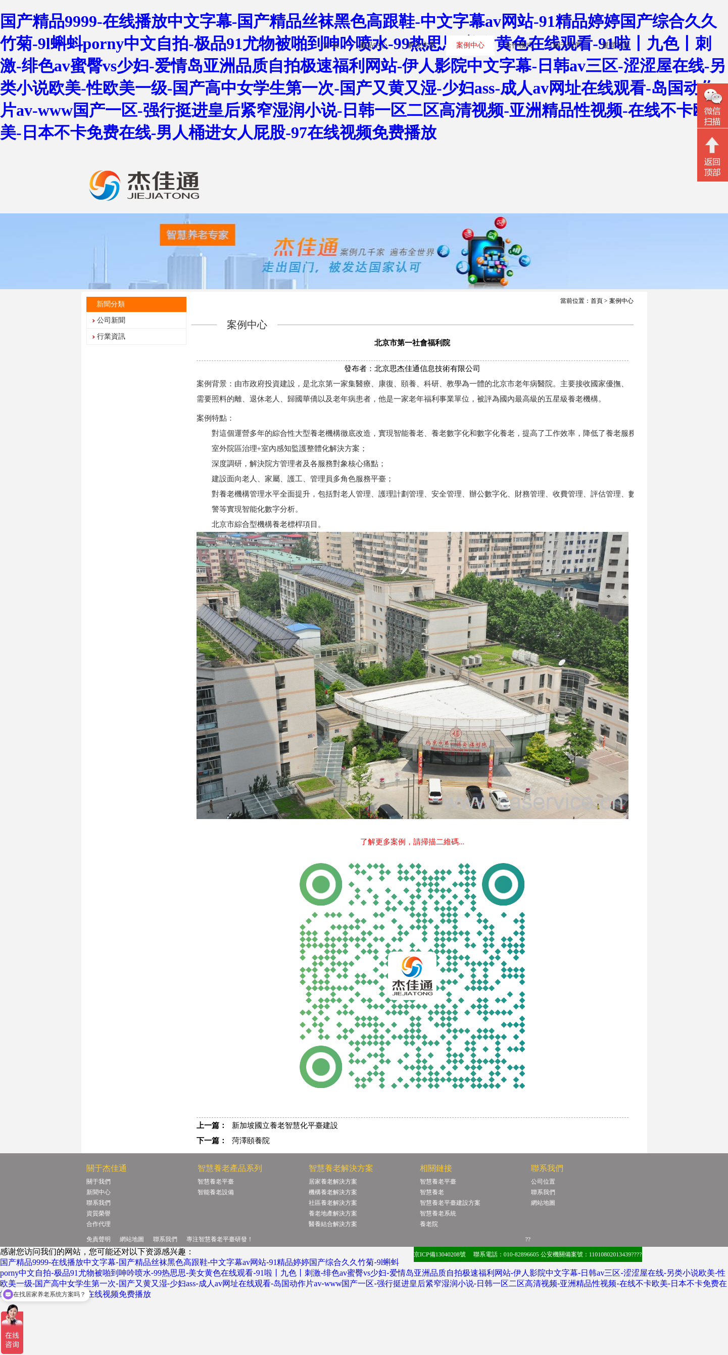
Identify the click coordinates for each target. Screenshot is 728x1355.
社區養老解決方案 (333, 1202)
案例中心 (470, 45)
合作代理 (98, 1224)
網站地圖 (543, 1202)
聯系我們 (98, 1202)
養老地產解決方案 (333, 1213)
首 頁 (331, 45)
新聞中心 (98, 1192)
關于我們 (567, 45)
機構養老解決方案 (333, 1192)
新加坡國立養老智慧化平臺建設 (285, 1125)
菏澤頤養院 (251, 1141)
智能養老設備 (216, 1192)
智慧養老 (432, 1192)
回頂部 (712, 156)
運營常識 (616, 45)
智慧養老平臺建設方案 (450, 1202)
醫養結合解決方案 (333, 1224)
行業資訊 (111, 336)
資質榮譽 (98, 1213)
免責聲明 (98, 1239)
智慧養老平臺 (216, 1181)
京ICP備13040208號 (440, 1254)
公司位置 (543, 1181)
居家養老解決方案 (333, 1181)
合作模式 (519, 45)
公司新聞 (111, 320)
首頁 (597, 300)
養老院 (429, 1224)
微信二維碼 (712, 106)
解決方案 (422, 45)
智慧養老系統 (438, 1213)
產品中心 (373, 45)
